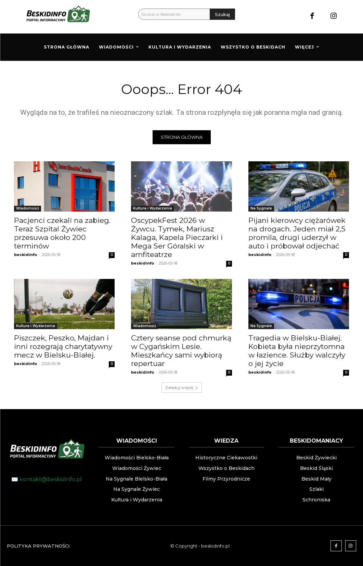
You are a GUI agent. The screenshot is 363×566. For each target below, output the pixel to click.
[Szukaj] (222, 14)
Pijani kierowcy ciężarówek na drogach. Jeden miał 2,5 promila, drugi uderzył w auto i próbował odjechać (297, 233)
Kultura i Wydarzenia (152, 208)
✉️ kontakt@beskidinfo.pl (46, 479)
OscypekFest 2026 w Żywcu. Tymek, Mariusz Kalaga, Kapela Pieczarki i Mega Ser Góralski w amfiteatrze (177, 237)
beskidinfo (25, 254)
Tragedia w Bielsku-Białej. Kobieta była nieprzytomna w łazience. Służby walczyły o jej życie (296, 351)
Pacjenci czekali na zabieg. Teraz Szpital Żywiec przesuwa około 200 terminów (62, 233)
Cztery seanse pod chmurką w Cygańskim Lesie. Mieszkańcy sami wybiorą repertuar (181, 351)
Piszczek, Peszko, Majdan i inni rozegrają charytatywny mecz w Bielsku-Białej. (63, 346)
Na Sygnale (261, 208)
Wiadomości (27, 208)
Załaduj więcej (181, 387)
